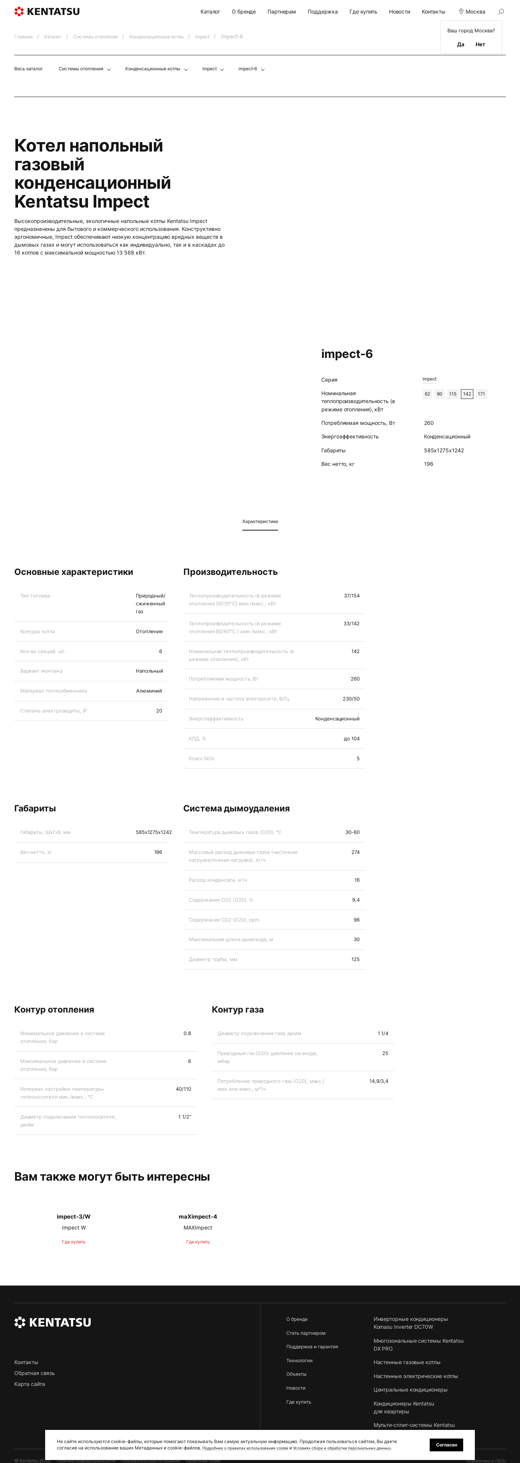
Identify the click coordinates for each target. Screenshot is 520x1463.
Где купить (363, 11)
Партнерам (282, 11)
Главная (25, 36)
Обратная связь (34, 1373)
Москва (471, 11)
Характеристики (260, 521)
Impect (226, 36)
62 (428, 395)
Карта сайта (29, 1384)
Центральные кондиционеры (417, 1389)
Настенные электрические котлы (422, 1375)
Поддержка (323, 11)
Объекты (297, 1374)
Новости (399, 11)
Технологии (300, 1360)
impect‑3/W (74, 1216)
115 (457, 395)
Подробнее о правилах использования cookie (252, 1441)
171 (490, 395)
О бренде (244, 11)
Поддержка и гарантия (315, 1346)
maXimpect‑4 (198, 1216)
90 (442, 395)
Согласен (443, 1441)
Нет (480, 44)
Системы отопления (105, 36)
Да (460, 44)
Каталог (210, 11)
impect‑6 (276, 68)
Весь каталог (31, 68)
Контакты (433, 11)
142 (474, 395)
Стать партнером (308, 1332)
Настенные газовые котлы (413, 1362)
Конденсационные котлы (174, 36)
